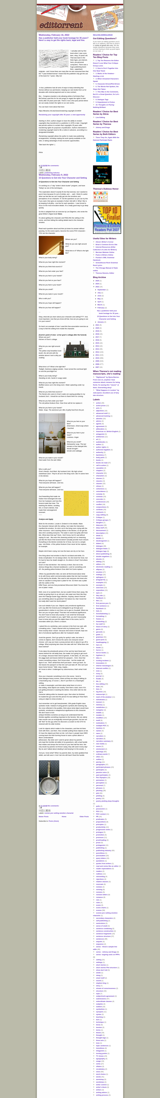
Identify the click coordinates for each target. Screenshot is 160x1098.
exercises (100, 588)
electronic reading (103, 567)
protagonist (100, 845)
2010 (98, 358)
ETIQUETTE (100, 580)
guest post (100, 640)
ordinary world (101, 754)
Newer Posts (43, 816)
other (98, 757)
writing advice (101, 1092)
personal (99, 785)
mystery (99, 728)
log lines (99, 692)
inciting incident (102, 660)
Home (64, 816)
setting (99, 960)
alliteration (100, 429)
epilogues (100, 577)
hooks (98, 647)
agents (98, 424)
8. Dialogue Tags (102, 99)
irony (98, 673)
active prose (101, 405)
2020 (98, 328)
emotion (99, 572)
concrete (99, 499)
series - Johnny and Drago (106, 952)
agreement (100, 426)
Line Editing (100, 117)
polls (98, 806)
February (101, 308)
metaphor (100, 710)
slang (98, 975)
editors (99, 564)
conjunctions (101, 507)
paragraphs (100, 764)
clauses (99, 483)
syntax (98, 1014)
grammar (99, 637)
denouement (101, 530)
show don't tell (101, 970)
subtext (99, 1007)
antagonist (100, 434)
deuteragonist (101, 541)
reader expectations (104, 869)
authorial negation (103, 450)
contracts (100, 512)
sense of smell (101, 926)
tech (98, 1020)
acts (97, 408)
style (98, 994)
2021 (98, 325)
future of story (101, 627)
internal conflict (102, 668)
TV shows (100, 1056)
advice (98, 421)
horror (98, 650)
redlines (99, 874)
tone (98, 1043)
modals (99, 715)
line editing (100, 684)
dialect (98, 543)
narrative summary (103, 741)
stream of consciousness (106, 988)
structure (99, 991)
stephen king (101, 983)
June (100, 296)
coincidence (101, 491)
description (100, 533)
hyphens (99, 655)
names (98, 731)
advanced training (103, 416)
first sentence (101, 606)
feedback (99, 598)
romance (99, 897)
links (98, 687)
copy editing (101, 515)
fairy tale (99, 595)
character (100, 473)
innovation (100, 663)
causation (100, 468)
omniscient (100, 749)
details (98, 538)
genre (98, 629)
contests (99, 509)
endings (99, 575)
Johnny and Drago (103, 127)
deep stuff (100, 528)
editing (99, 562)
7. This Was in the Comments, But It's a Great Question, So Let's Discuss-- (106, 94)
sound (98, 981)
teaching (99, 1017)
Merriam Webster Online (105, 252)
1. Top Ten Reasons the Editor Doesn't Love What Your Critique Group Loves (106, 63)
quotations (100, 861)
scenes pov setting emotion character (59, 813)
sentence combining (104, 928)
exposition (100, 590)
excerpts (99, 585)
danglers (99, 522)
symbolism (100, 1009)
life (97, 681)
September (102, 290)
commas (99, 496)
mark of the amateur (104, 697)
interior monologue (103, 666)
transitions (100, 1048)
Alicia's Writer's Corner (105, 242)
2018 (98, 334)
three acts (100, 1040)
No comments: (53, 166)
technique (100, 1022)
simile (98, 973)
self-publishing (102, 921)
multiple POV (101, 726)
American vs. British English (107, 431)
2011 (98, 355)
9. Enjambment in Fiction (105, 102)
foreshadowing (102, 614)
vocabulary (100, 1069)
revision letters (102, 895)
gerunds (99, 632)
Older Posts (84, 816)
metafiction (100, 707)
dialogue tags (101, 551)
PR (97, 816)
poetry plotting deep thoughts (107, 801)
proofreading (101, 840)
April (100, 302)
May (99, 299)
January (101, 322)
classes (99, 478)
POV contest (101, 814)
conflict (99, 504)
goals (98, 634)
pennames (100, 780)
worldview (100, 1082)
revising (99, 889)
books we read (101, 463)
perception (100, 783)
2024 (98, 284)
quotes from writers (103, 863)
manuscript (100, 694)
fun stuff (99, 624)
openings (99, 752)
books (98, 460)
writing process (102, 1095)
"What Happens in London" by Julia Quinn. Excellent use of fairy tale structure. (106, 392)
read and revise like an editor (107, 866)
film (97, 601)
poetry (98, 798)
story (98, 986)
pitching (99, 790)
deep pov (99, 525)
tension (99, 1027)
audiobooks (100, 442)
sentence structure (103, 936)
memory (99, 705)
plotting (99, 796)
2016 (98, 340)
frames (99, 619)
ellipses (99, 569)
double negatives (102, 556)
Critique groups (102, 520)
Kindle (98, 679)
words (98, 1077)
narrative (99, 739)
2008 (98, 364)
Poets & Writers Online (104, 255)
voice (98, 1072)
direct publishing (102, 554)
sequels (99, 941)
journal (99, 676)
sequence (100, 944)
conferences (101, 502)
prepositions (101, 822)
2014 (98, 346)
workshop (100, 1079)
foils (98, 611)
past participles (102, 775)
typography (100, 1059)
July (99, 293)
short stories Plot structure (106, 968)
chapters (99, 470)
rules (98, 902)
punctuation (100, 856)
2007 (98, 367)
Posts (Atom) (54, 821)
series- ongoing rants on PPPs (108, 954)
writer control (101, 1085)
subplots (99, 1004)
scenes (99, 910)
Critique (99, 517)
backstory (100, 455)
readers (99, 871)
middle (98, 713)
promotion (100, 835)
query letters (101, 858)
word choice (101, 1074)
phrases (99, 788)
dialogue (99, 546)
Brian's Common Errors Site (106, 244)
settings (99, 962)
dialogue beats (102, 549)
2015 (98, 343)
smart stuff (100, 978)
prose (98, 843)
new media (100, 744)
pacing (98, 762)
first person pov (102, 603)
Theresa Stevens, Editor (105, 273)
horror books (101, 653)
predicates (100, 819)
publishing (100, 848)
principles (100, 824)
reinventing (100, 876)
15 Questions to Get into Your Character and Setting (63, 178)
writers (99, 1090)
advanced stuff (102, 413)
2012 (98, 352)
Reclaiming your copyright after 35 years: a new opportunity (62, 115)
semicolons (100, 923)
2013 (98, 349)
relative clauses (102, 882)
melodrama (100, 700)
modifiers (100, 718)
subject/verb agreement (105, 996)
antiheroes (100, 437)
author (98, 444)
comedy (99, 494)
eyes (98, 593)
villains (99, 1066)
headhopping (101, 642)
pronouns (100, 837)
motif (98, 720)
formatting (100, 616)
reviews (99, 887)
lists (97, 689)
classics (99, 481)
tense (98, 1025)
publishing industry (52, 173)
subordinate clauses (104, 1001)
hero (98, 645)
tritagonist (100, 1051)
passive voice (101, 772)
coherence (100, 489)
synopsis (99, 1012)
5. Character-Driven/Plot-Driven (108, 84)
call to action (101, 465)
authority (99, 452)
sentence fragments (104, 934)
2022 (98, 287)
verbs (98, 1064)
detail (98, 535)
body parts (100, 457)
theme (98, 1033)
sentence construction (105, 931)
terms (98, 1030)
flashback (100, 608)
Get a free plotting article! (103, 35)
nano (98, 733)
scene (98, 905)
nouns (98, 746)
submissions (101, 999)
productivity (100, 827)
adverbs (99, 419)
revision (99, 892)
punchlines (100, 853)
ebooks (99, 559)
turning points (101, 1053)
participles (100, 770)
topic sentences (102, 1046)
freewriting (100, 621)
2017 (98, 337)
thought (99, 1035)
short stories (101, 965)
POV (98, 811)
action (98, 403)
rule (97, 900)
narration (99, 736)
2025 (98, 281)
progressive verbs (103, 830)
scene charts (101, 908)
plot (97, 793)
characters (100, 476)
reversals (99, 884)
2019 (98, 331)
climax (98, 486)
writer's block (101, 1087)
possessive (100, 809)
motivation (100, 723)
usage (98, 1061)
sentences (100, 939)
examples (100, 582)
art (97, 439)
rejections (100, 879)
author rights (101, 447)
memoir (99, 702)
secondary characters (104, 918)
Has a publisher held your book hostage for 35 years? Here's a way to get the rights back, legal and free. (63, 39)
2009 (98, 361)
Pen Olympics (101, 777)
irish (98, 671)
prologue (99, 832)
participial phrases (103, 767)
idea (97, 658)
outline (99, 759)
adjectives (100, 411)
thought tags (101, 1038)
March (100, 305)
